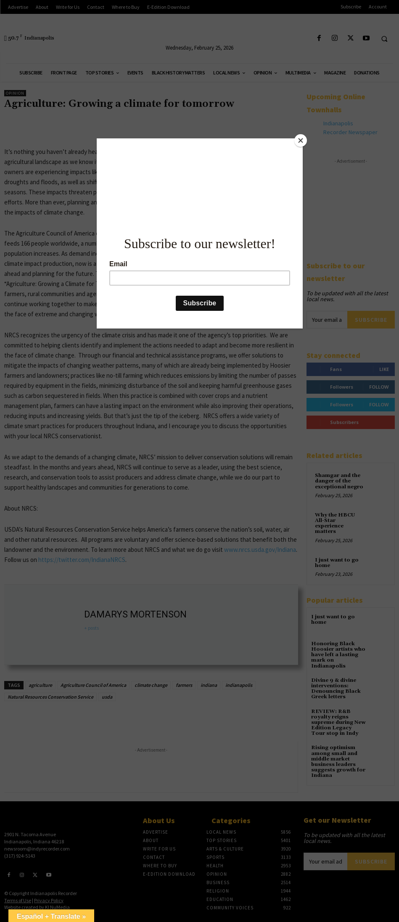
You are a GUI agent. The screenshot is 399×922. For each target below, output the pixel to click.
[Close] (300, 140)
